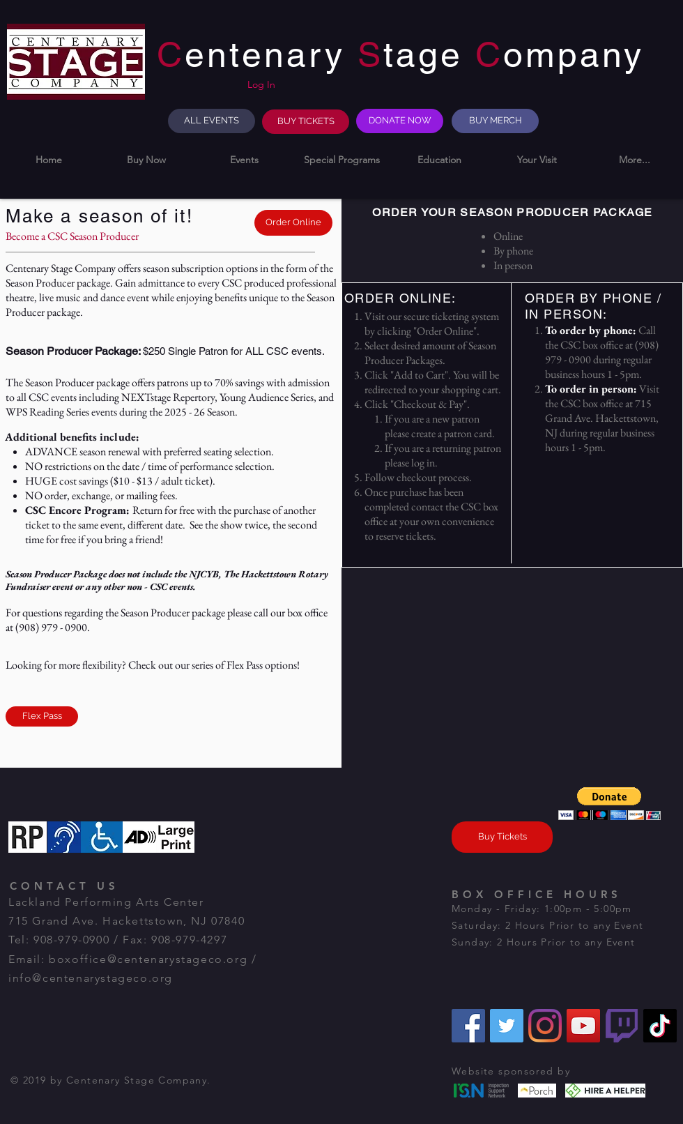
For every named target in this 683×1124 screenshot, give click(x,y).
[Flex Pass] (42, 716)
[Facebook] (468, 1025)
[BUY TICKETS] (305, 121)
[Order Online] (293, 223)
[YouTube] (583, 1025)
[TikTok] (660, 1025)
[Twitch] (621, 1025)
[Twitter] (506, 1025)
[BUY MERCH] (495, 121)
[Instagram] (545, 1025)
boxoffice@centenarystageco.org (148, 959)
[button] (146, 160)
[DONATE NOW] (399, 121)
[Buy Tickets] (502, 837)
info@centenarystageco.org (90, 978)
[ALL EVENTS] (211, 121)
